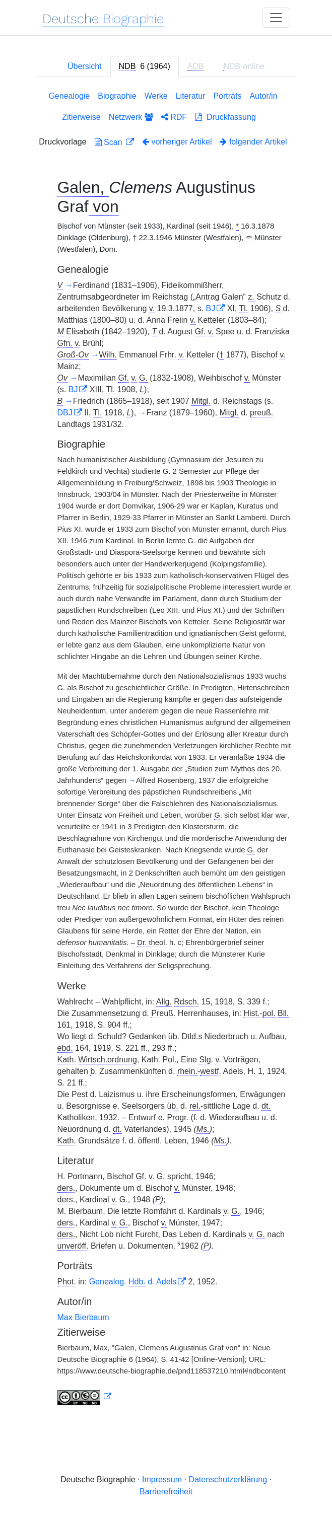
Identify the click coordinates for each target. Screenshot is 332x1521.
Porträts (227, 96)
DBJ (65, 412)
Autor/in (263, 96)
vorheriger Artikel (177, 141)
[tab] (144, 66)
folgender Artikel (253, 141)
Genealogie (69, 96)
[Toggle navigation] (276, 18)
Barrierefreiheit (166, 1491)
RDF (174, 117)
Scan (109, 142)
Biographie (117, 96)
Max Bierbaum (83, 1317)
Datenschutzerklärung (227, 1479)
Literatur (191, 96)
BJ (211, 308)
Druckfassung (225, 117)
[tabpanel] (166, 750)
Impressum (162, 1479)
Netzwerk (131, 117)
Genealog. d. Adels (132, 1281)
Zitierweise (81, 117)
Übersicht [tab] (85, 66)
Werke (156, 96)
